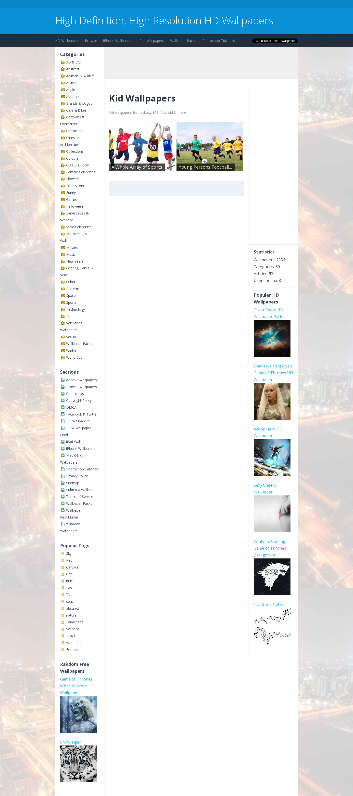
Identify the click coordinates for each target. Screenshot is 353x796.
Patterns (73, 288)
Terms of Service (79, 496)
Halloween (74, 206)
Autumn (72, 96)
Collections (75, 151)
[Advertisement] (144, 4)
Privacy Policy (77, 476)
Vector (71, 336)
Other (70, 281)
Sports (71, 302)
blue (69, 581)
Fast (69, 587)
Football (72, 649)
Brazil (70, 635)
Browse (91, 40)
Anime (71, 82)
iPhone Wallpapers (118, 40)
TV (68, 316)
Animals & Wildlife (80, 76)
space (71, 601)
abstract (72, 608)
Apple (70, 89)
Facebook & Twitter (82, 414)
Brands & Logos (79, 103)
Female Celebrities (80, 172)
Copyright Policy (79, 400)
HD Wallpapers (67, 40)
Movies (72, 247)
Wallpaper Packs (183, 40)
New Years (74, 261)
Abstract (72, 69)
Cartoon (72, 567)
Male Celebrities (78, 227)
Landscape (74, 622)
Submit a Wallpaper (81, 489)
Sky (69, 553)
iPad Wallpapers (151, 40)
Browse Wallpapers (81, 386)
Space (71, 295)
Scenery (72, 629)
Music (71, 254)
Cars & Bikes (76, 110)
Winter (71, 350)
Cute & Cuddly (77, 165)
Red (69, 560)
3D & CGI (73, 62)
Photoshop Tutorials (218, 40)
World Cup (74, 357)
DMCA (71, 407)
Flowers (72, 179)
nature (71, 615)
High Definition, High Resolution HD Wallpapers (164, 20)
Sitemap (72, 482)
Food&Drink (76, 185)
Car (69, 574)
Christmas (74, 130)
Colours (72, 158)
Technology (75, 309)
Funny (71, 192)
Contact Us (75, 393)
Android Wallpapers (81, 380)
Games (71, 199)
